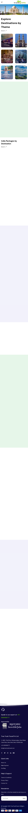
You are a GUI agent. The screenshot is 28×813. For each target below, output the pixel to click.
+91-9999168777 (5, 745)
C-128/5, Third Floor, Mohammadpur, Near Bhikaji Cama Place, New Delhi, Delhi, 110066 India (13, 741)
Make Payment (5, 765)
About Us (3, 762)
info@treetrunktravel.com (7, 748)
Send (24, 798)
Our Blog (3, 768)
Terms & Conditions (6, 777)
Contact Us (4, 783)
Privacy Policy (4, 780)
